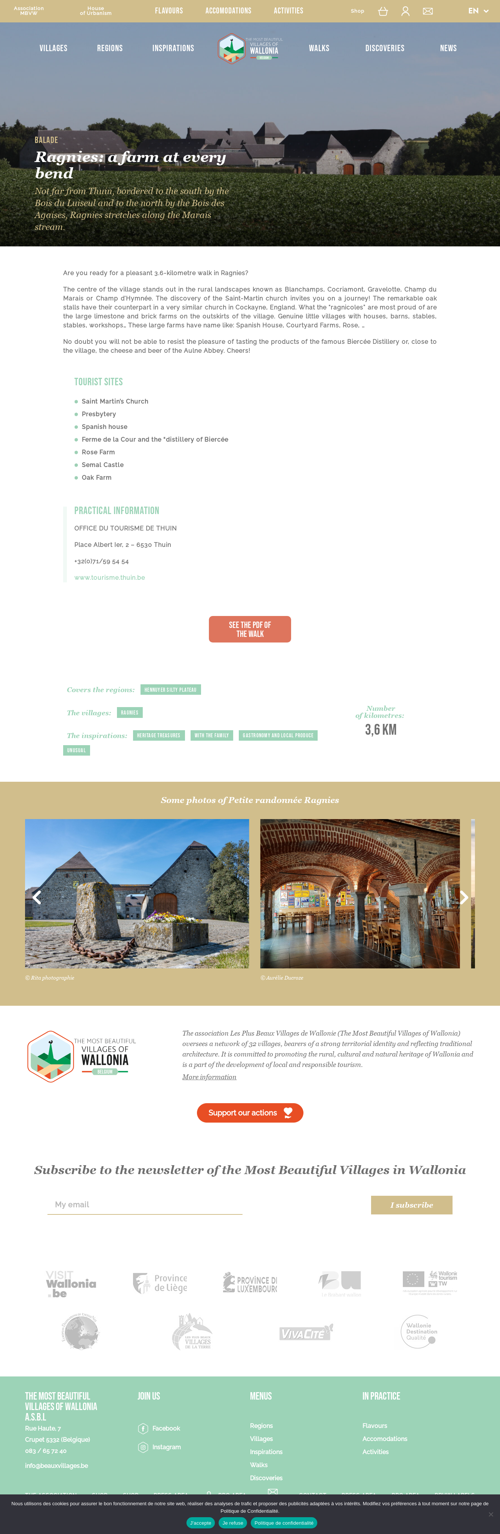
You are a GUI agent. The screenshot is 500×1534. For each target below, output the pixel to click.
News (448, 48)
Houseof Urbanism (96, 11)
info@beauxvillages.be (56, 1466)
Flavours (169, 11)
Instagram (166, 1447)
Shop (357, 11)
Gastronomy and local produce (104, 751)
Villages (54, 48)
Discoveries (385, 48)
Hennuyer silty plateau (173, 690)
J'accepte (201, 1523)
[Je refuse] (490, 1514)
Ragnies (130, 712)
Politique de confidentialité (284, 1523)
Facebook (166, 1429)
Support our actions (243, 1113)
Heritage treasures (160, 735)
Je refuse (232, 1523)
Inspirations (173, 48)
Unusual (166, 751)
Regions (110, 48)
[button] (478, 11)
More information (209, 1078)
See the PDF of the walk (250, 630)
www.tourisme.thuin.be (109, 577)
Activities (288, 11)
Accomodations (228, 11)
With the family (217, 735)
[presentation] (307, 1205)
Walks (319, 48)
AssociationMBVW (29, 11)
